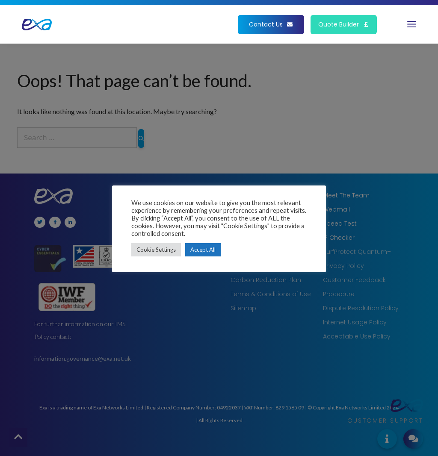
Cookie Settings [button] (156, 249)
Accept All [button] (203, 249)
